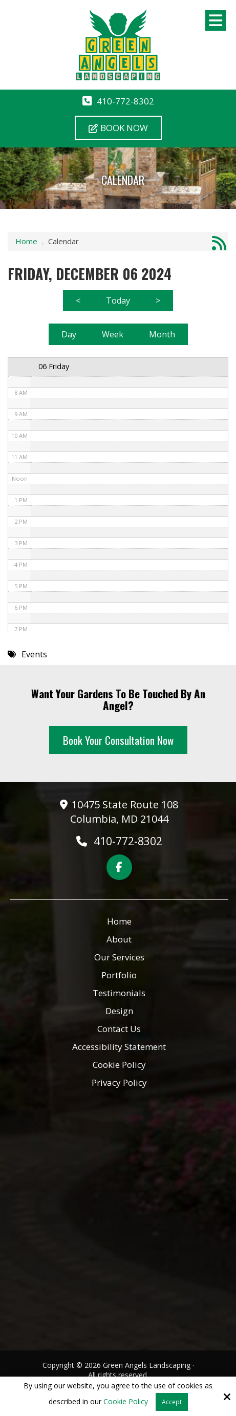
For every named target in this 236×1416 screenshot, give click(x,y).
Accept (172, 1402)
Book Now (118, 128)
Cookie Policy (125, 1402)
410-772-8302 (125, 101)
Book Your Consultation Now (118, 740)
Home (26, 241)
